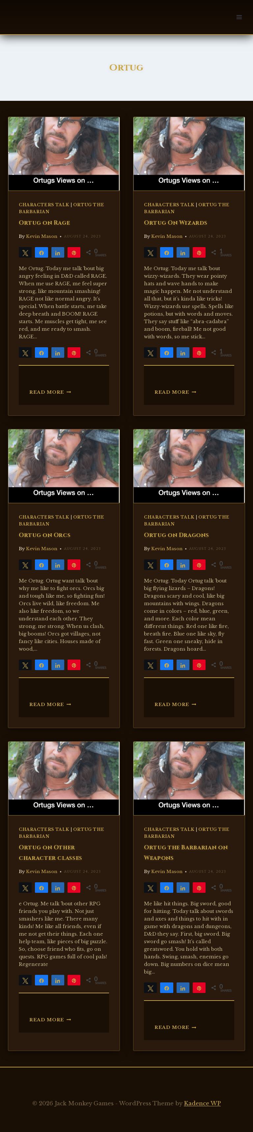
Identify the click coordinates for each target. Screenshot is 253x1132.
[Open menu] (239, 17)
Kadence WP (202, 1103)
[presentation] (64, 154)
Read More (50, 392)
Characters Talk (44, 204)
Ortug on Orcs (44, 535)
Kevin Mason (41, 236)
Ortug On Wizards (175, 223)
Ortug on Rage (44, 223)
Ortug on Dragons (176, 535)
